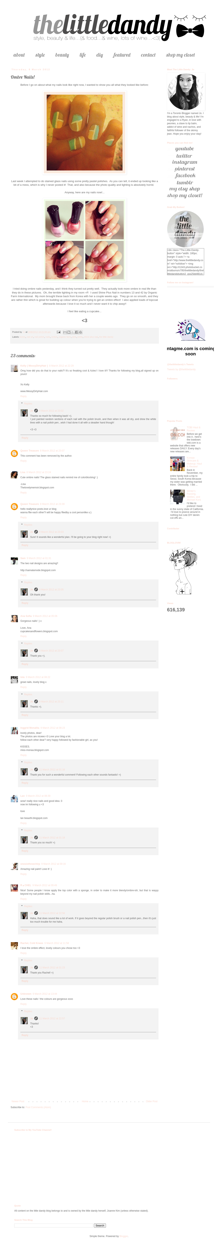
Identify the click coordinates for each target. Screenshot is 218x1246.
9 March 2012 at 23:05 (51, 589)
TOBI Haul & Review (193, 429)
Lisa (22, 472)
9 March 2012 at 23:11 (51, 701)
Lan (22, 795)
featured (122, 55)
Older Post (151, 1101)
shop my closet (180, 55)
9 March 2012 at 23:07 (51, 650)
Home (85, 1101)
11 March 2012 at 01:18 (52, 837)
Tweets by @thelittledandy (181, 369)
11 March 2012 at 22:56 (52, 913)
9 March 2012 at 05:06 (45, 616)
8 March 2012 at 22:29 (61, 365)
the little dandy (106, 337)
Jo (31, 410)
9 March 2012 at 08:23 (53, 727)
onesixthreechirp (30, 864)
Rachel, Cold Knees (31, 943)
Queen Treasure (29, 450)
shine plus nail (91, 337)
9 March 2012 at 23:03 (51, 532)
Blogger (123, 1236)
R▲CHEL (25, 885)
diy (99, 55)
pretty (80, 337)
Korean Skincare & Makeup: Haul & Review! (194, 462)
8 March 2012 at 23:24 (38, 472)
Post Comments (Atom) (38, 1107)
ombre (54, 337)
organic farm (65, 337)
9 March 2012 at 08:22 (38, 677)
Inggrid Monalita (29, 727)
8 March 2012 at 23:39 (52, 504)
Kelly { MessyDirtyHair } (34, 365)
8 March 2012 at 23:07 (52, 450)
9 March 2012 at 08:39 (38, 795)
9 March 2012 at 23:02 (51, 410)
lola (22, 677)
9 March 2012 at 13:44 (45, 993)
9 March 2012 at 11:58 (56, 943)
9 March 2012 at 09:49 (44, 885)
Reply (23, 396)
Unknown (25, 993)
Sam (22, 558)
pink (74, 337)
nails (47, 337)
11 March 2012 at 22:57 (52, 1018)
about (19, 55)
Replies (28, 403)
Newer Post (18, 1101)
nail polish (39, 337)
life (83, 55)
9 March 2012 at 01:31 (39, 558)
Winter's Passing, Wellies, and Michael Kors (194, 495)
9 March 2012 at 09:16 (53, 864)
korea (22, 337)
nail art (30, 337)
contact (148, 55)
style (40, 55)
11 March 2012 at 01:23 (52, 967)
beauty (62, 55)
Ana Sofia (26, 616)
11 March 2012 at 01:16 (52, 769)
